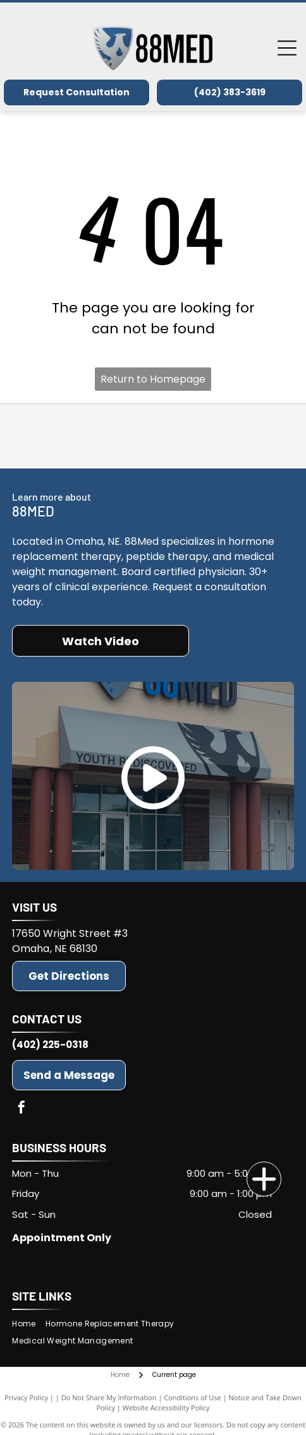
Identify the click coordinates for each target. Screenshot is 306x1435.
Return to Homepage (153, 379)
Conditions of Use (192, 1397)
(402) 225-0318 (50, 1044)
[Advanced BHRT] (60, 436)
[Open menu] (287, 48)
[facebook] (21, 1109)
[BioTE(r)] (153, 436)
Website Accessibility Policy (166, 1407)
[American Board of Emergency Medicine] (245, 436)
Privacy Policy (26, 1397)
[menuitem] (28, 1323)
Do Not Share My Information (109, 1397)
